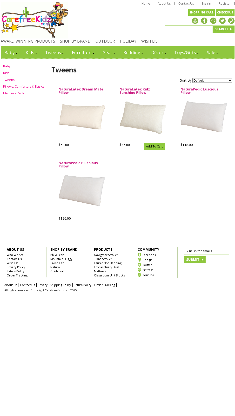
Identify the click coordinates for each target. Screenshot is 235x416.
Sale (213, 52)
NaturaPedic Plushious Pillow (78, 164)
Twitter (147, 265)
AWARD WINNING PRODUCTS (28, 41)
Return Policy (15, 271)
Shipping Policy (60, 285)
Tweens (55, 52)
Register (225, 3)
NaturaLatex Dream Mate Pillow (81, 91)
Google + (148, 260)
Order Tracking (17, 275)
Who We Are (15, 255)
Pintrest (147, 270)
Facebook (149, 254)
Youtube (148, 275)
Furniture (83, 52)
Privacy (42, 285)
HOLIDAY (128, 41)
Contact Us (186, 3)
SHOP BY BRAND (75, 41)
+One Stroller (103, 259)
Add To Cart (154, 146)
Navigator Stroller (106, 255)
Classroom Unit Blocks (109, 275)
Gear (109, 52)
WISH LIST (150, 41)
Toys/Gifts (187, 52)
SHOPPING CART (201, 12)
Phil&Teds (57, 255)
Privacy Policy (16, 267)
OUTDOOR (105, 41)
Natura (55, 267)
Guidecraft (57, 271)
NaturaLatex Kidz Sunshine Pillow (135, 91)
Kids (32, 52)
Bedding (133, 52)
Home (145, 3)
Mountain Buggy (61, 259)
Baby (11, 52)
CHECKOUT (225, 12)
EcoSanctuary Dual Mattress (106, 269)
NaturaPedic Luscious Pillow (199, 91)
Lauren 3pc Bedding (107, 263)
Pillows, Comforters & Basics (23, 86)
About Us (164, 3)
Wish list (12, 263)
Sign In (206, 3)
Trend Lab (57, 263)
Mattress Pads (13, 93)
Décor (159, 52)
